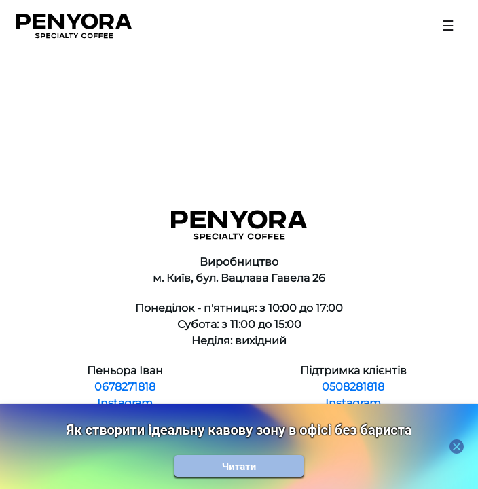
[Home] (74, 26)
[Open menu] (448, 25)
